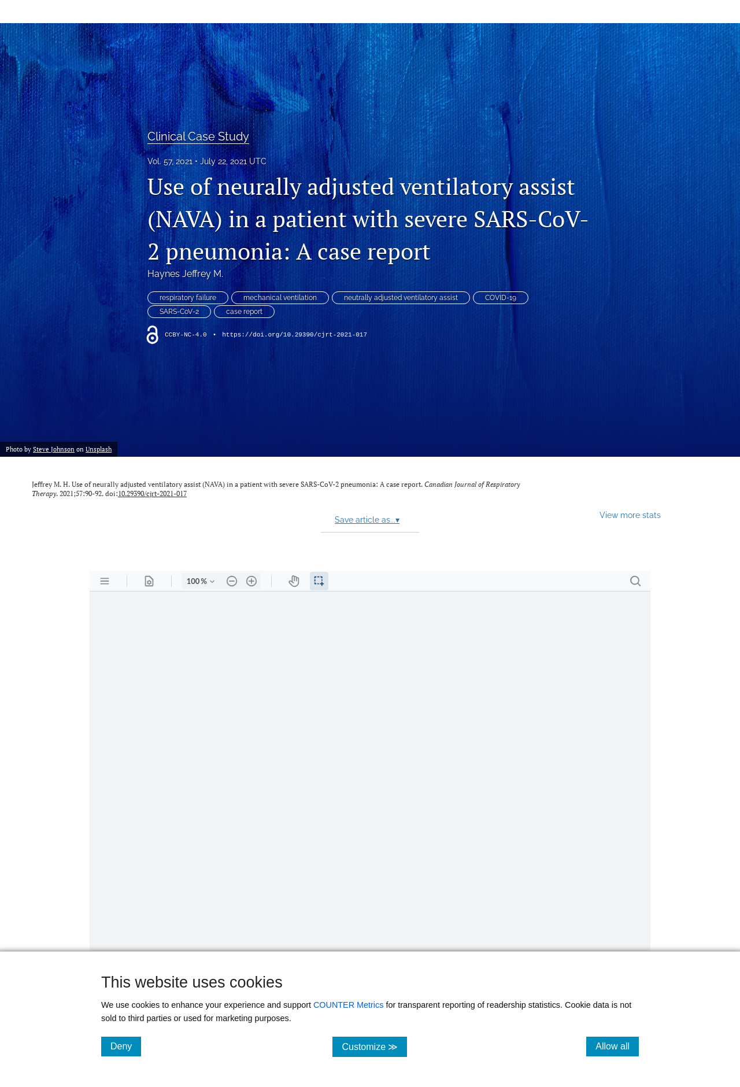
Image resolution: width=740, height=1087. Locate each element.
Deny (125, 1046)
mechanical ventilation (280, 298)
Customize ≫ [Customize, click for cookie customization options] (374, 1046)
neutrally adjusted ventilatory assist (401, 298)
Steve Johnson (54, 449)
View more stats (630, 515)
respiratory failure (188, 298)
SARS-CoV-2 (179, 312)
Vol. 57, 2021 (170, 161)
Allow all (617, 1046)
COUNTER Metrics (348, 1005)
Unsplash (99, 449)
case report (244, 312)
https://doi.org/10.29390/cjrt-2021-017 (294, 334)
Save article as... (367, 519)
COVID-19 (500, 298)
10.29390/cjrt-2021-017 (152, 493)
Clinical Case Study (198, 136)
